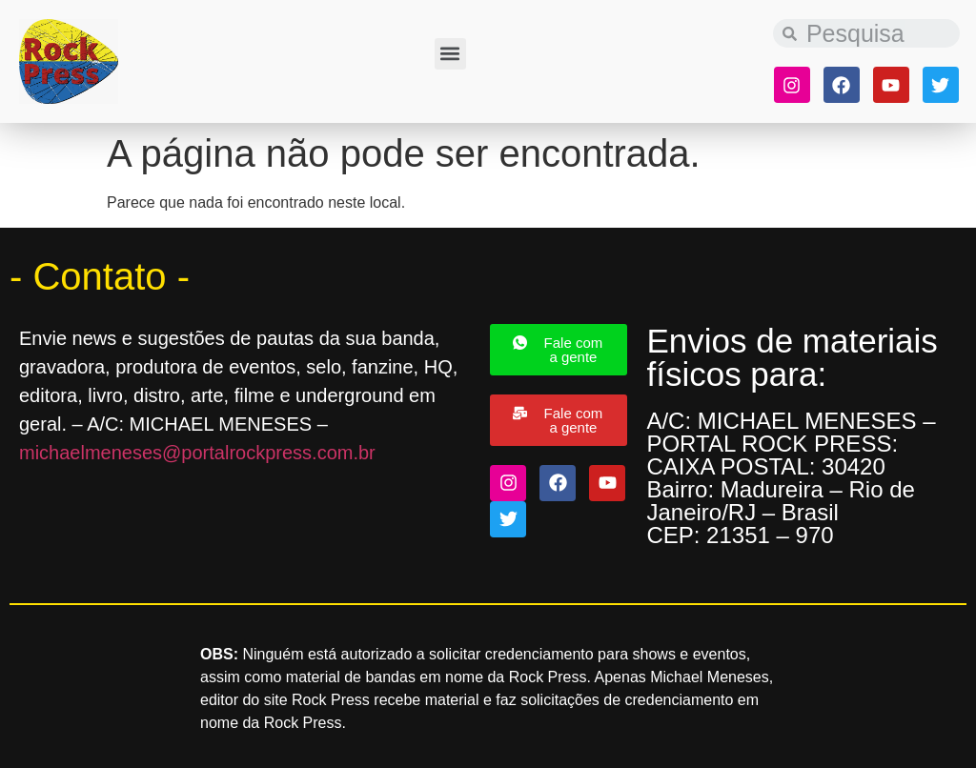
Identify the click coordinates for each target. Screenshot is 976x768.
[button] (450, 54)
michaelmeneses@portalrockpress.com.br (197, 452)
